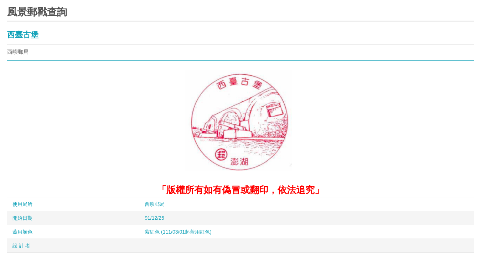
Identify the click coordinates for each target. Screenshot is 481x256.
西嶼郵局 (155, 204)
